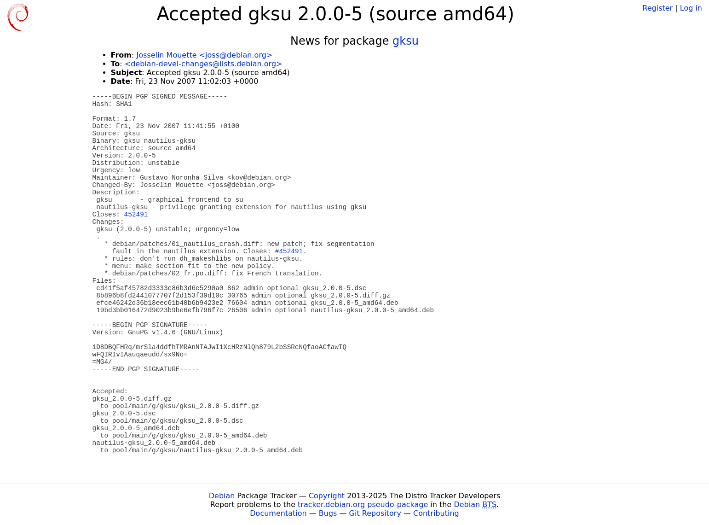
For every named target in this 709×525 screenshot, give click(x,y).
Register (657, 8)
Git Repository (375, 513)
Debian (222, 495)
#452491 (289, 251)
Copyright (327, 495)
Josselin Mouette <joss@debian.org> (204, 55)
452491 (136, 214)
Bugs (328, 513)
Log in (691, 8)
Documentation (278, 513)
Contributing (436, 513)
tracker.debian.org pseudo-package (363, 504)
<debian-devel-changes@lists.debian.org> (203, 63)
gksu (405, 41)
